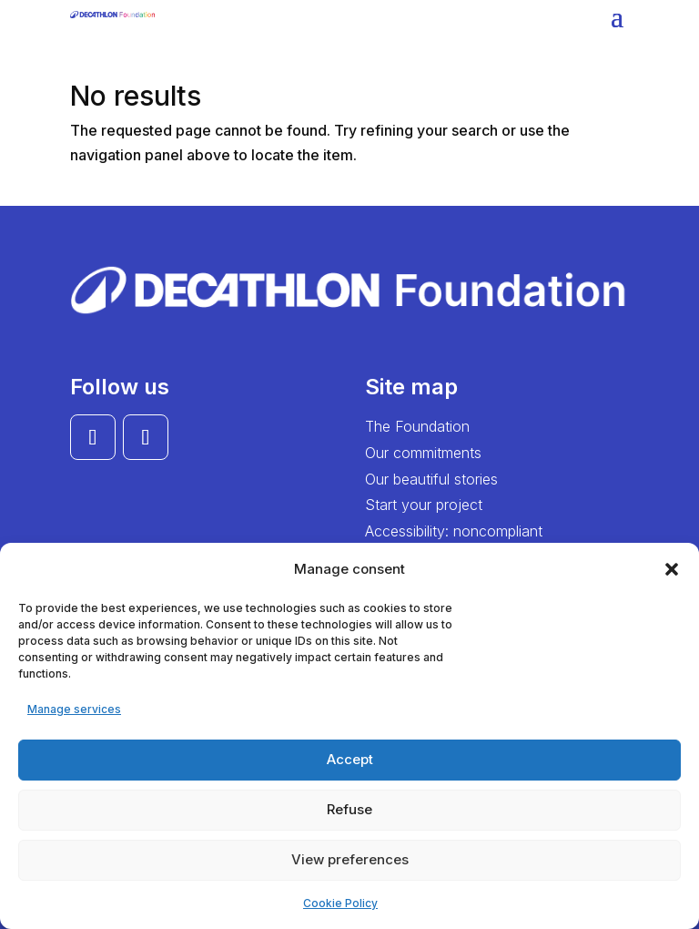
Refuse (349, 809)
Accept (350, 759)
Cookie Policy (340, 903)
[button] (672, 569)
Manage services (74, 709)
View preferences (350, 859)
